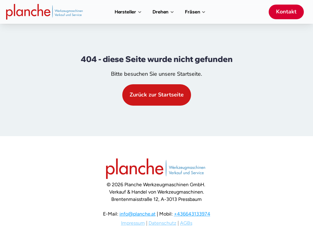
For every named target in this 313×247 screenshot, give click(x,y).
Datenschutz (162, 223)
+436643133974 (192, 214)
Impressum (133, 223)
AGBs (186, 223)
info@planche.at (138, 214)
